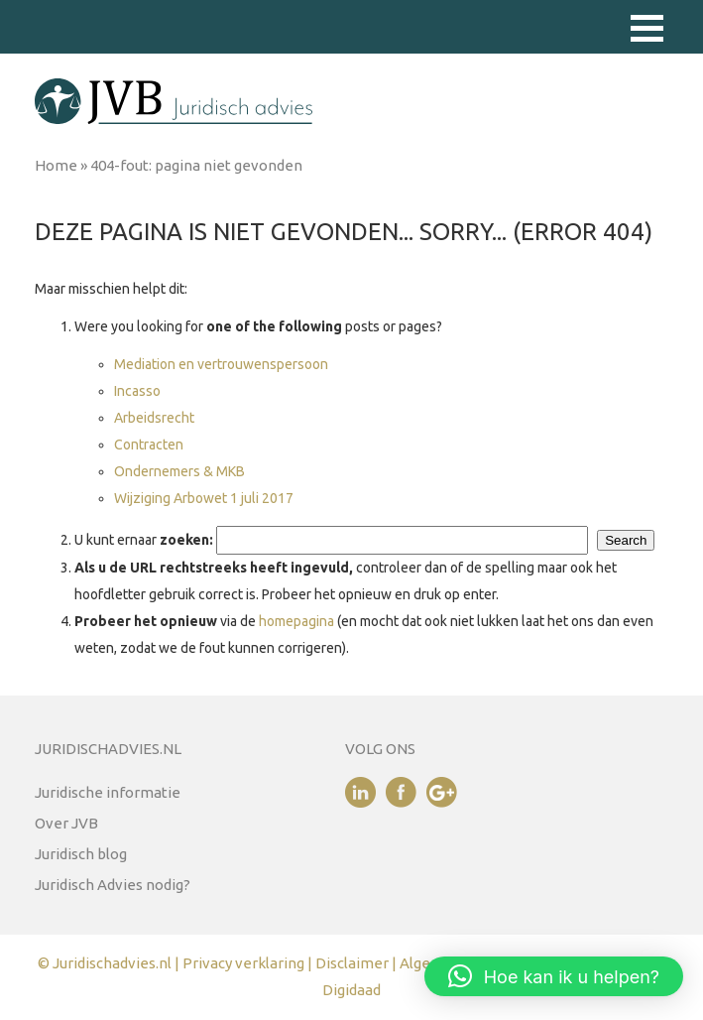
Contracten (148, 444)
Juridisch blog (81, 853)
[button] (647, 28)
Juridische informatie (107, 792)
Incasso (137, 391)
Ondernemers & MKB (179, 471)
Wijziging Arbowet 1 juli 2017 (203, 498)
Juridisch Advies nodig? (112, 884)
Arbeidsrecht (154, 418)
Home (56, 165)
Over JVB (66, 823)
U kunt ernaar (143, 540)
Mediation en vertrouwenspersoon (221, 364)
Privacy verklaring (243, 963)
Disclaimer (353, 963)
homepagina (296, 621)
